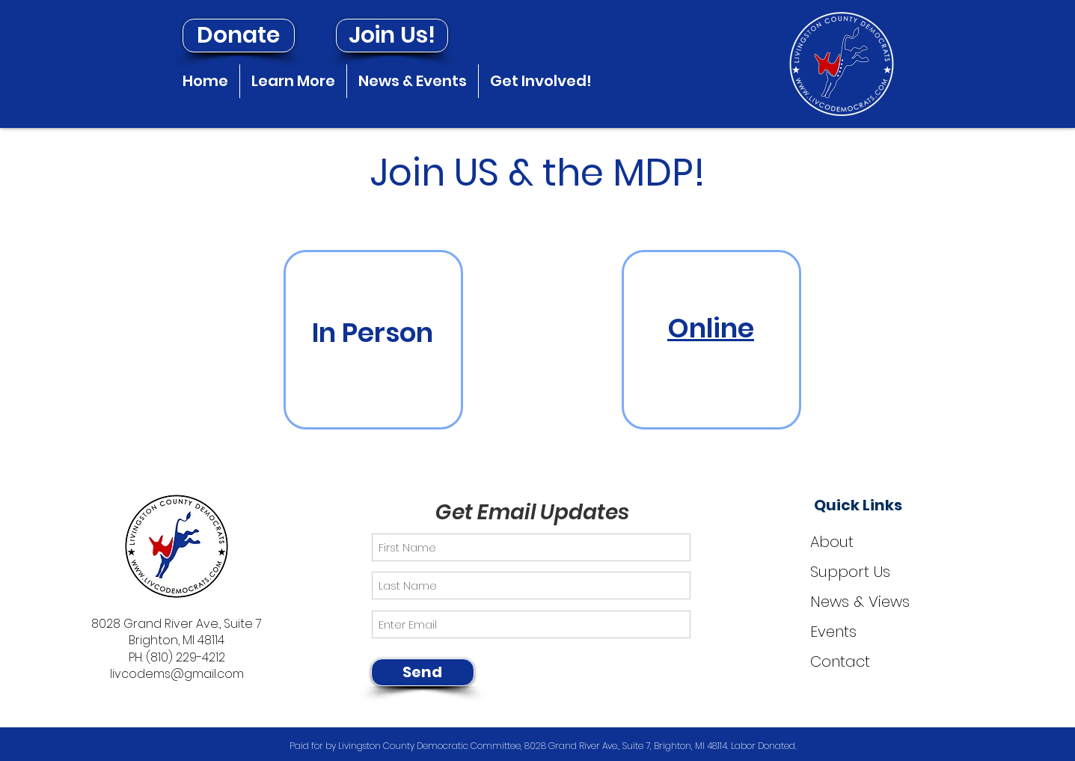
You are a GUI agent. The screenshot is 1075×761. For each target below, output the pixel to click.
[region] (373, 340)
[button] (293, 81)
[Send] (422, 672)
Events (833, 631)
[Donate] (239, 35)
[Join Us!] (392, 35)
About (832, 541)
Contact (840, 661)
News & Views (860, 601)
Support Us (850, 571)
